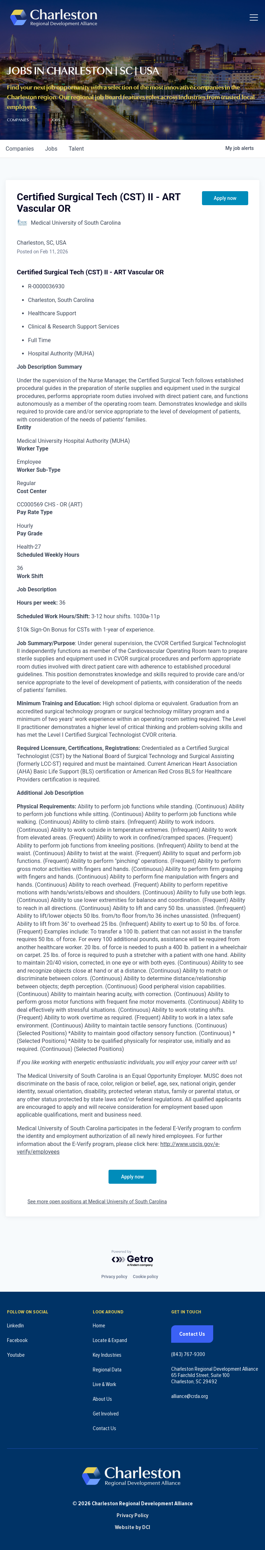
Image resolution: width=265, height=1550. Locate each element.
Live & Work (104, 1384)
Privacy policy (114, 1276)
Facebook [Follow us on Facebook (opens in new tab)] (17, 1340)
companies (20, 148)
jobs (51, 148)
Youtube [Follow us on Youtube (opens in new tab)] (16, 1355)
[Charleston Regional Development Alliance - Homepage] (53, 17)
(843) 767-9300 (188, 1354)
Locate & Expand (110, 1340)
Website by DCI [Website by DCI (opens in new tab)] (132, 1527)
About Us (102, 1399)
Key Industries (107, 1355)
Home (99, 1325)
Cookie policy (145, 1276)
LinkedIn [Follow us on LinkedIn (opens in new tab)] (15, 1325)
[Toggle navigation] (254, 17)
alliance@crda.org (189, 1396)
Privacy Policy (132, 1515)
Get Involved (106, 1413)
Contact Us (104, 1428)
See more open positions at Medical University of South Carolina (97, 1201)
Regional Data (107, 1369)
